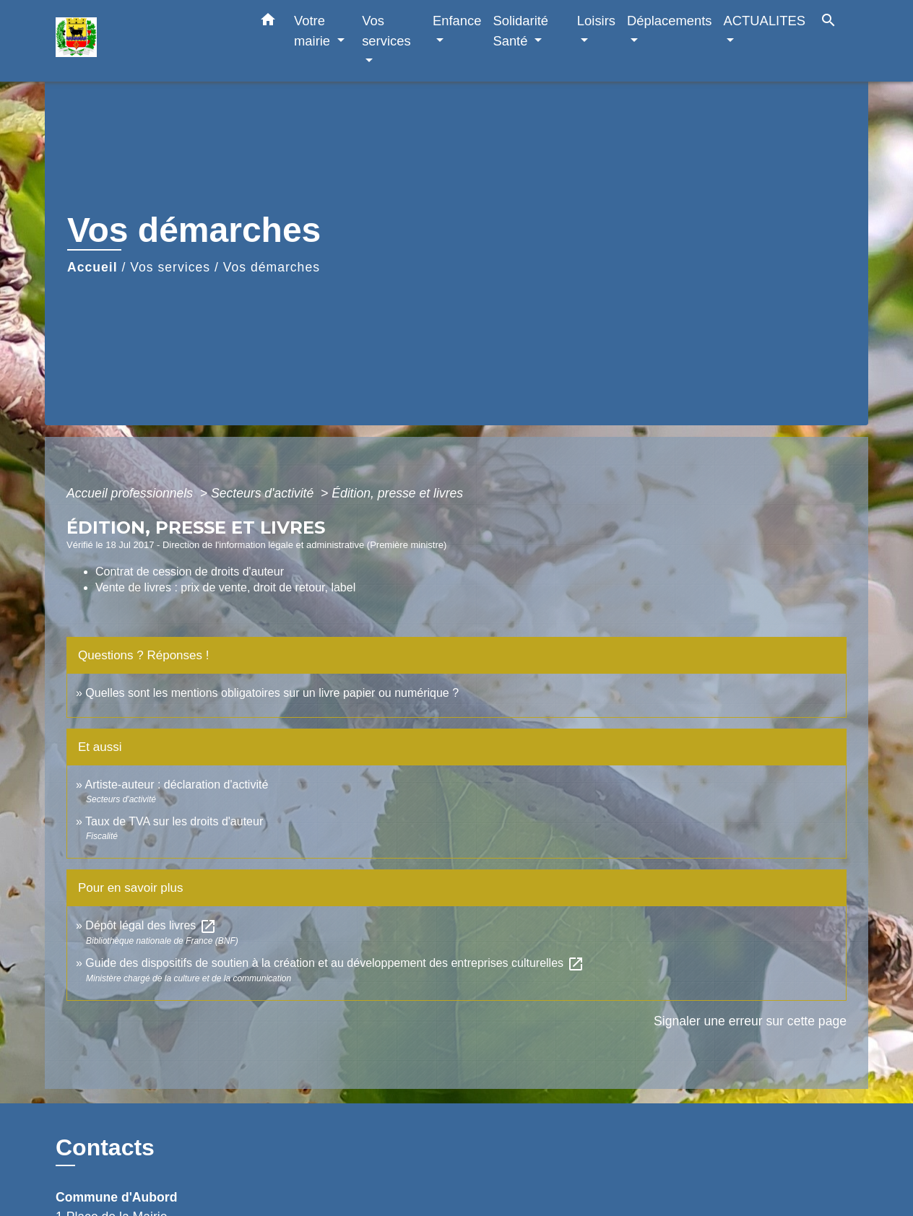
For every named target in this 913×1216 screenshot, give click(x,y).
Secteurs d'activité (264, 493)
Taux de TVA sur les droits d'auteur (174, 821)
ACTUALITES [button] (764, 20)
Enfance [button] (457, 20)
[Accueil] (146, 41)
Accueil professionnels (131, 493)
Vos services (170, 267)
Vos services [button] (386, 30)
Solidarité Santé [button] (520, 30)
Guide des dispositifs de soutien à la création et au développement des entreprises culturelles (334, 963)
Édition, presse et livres (397, 493)
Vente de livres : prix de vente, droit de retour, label (225, 587)
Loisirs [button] (596, 20)
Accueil (92, 267)
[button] (268, 22)
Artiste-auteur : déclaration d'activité (176, 784)
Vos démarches (271, 267)
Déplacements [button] (669, 20)
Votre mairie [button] (314, 30)
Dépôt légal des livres (150, 925)
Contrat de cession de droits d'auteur (189, 571)
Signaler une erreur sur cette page (750, 1021)
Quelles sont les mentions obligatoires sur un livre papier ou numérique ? (272, 693)
